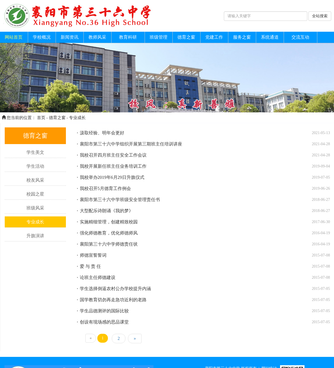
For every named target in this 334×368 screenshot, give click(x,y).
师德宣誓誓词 (93, 255)
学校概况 (42, 37)
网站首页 (14, 37)
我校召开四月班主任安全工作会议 (113, 155)
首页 (41, 117)
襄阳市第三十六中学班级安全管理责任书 (120, 199)
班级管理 (158, 37)
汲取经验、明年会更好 (102, 132)
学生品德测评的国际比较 (104, 310)
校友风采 (35, 180)
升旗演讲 (35, 235)
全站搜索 (320, 16)
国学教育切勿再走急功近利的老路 (113, 299)
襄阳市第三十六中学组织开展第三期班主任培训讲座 (131, 144)
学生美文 (35, 152)
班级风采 (35, 208)
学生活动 (35, 166)
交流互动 (300, 37)
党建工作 (214, 37)
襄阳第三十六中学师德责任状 (109, 244)
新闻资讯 (69, 37)
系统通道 (270, 37)
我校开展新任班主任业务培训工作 (113, 166)
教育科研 (128, 37)
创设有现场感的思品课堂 (104, 322)
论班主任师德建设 (97, 277)
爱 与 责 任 (90, 266)
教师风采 (97, 37)
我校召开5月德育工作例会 (105, 188)
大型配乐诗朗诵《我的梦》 (106, 210)
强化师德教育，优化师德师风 (109, 233)
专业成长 (77, 117)
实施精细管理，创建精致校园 (109, 221)
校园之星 (35, 194)
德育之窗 (186, 37)
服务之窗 (242, 37)
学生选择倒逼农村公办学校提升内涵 (115, 288)
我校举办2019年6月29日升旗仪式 (112, 177)
